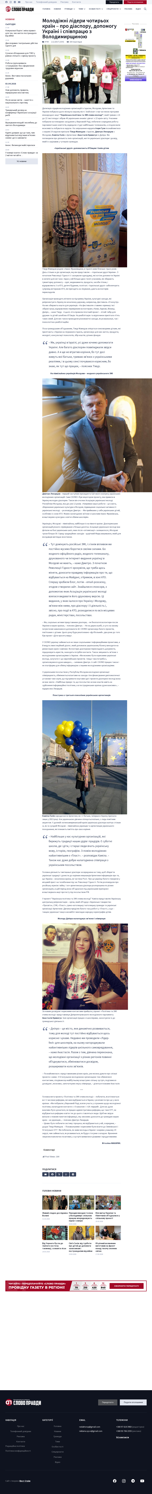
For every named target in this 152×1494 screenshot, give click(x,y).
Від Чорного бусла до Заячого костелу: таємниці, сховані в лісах (54, 1246)
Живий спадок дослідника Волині (55, 1214)
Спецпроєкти (58, 1451)
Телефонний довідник (20, 1431)
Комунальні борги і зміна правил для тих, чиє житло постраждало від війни (21, 33)
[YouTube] (19, 2)
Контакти (20, 1441)
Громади (57, 1436)
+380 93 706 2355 (124, 1431)
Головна (57, 1426)
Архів (47, 42)
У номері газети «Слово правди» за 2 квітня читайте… (21, 154)
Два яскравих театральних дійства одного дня (21, 44)
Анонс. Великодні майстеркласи (20, 145)
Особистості (57, 1446)
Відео (57, 1462)
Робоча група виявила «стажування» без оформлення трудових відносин (19, 66)
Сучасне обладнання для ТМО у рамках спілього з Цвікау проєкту (20, 54)
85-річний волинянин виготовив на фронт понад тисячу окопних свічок (106, 1247)
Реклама (21, 1436)
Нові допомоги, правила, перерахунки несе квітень (17, 91)
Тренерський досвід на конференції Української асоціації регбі (20, 113)
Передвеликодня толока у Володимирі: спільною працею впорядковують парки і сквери (81, 1217)
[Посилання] (19, 9)
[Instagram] (11, 2)
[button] (145, 9)
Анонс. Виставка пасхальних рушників (18, 77)
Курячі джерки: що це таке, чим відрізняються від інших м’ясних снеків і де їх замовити (20, 135)
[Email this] (45, 1174)
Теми (57, 1441)
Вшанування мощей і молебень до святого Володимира (21, 124)
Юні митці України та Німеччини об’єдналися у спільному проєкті (108, 1216)
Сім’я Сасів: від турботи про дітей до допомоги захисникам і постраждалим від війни (80, 1247)
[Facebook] (6, 2)
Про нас (20, 1426)
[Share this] (52, 1174)
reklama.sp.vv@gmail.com (90, 1431)
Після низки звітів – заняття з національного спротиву (19, 101)
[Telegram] (15, 2)
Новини (57, 1431)
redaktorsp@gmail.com (89, 1426)
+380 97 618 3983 (124, 1426)
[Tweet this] (59, 1174)
